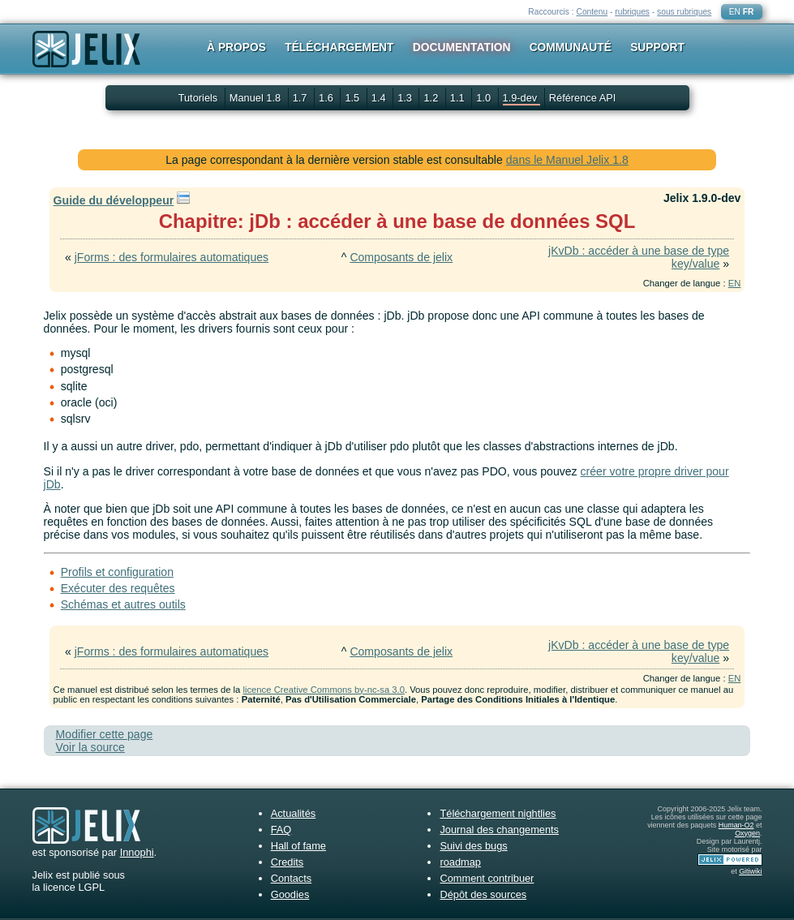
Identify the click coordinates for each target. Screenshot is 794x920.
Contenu (591, 11)
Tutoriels (198, 98)
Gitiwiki (750, 871)
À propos (236, 47)
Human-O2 (736, 825)
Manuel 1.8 (257, 98)
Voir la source (90, 747)
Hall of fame (298, 846)
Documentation (462, 47)
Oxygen (747, 833)
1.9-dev (521, 98)
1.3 (405, 98)
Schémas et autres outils (123, 604)
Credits (287, 862)
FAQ (281, 829)
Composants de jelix (401, 257)
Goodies (290, 894)
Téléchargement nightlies (498, 813)
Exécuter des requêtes (118, 588)
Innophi (137, 852)
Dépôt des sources (483, 894)
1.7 (301, 98)
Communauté (571, 47)
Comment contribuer (487, 878)
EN (734, 11)
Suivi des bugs (473, 846)
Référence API (582, 98)
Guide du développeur (114, 200)
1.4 (379, 98)
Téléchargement (339, 47)
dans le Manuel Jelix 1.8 (567, 159)
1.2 (431, 98)
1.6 (327, 98)
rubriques (632, 11)
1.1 (458, 98)
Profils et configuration (117, 571)
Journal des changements (499, 829)
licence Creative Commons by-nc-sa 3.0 (323, 689)
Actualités (293, 813)
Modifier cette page (104, 734)
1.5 (353, 98)
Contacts (291, 878)
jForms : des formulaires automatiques (171, 257)
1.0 (484, 98)
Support (657, 47)
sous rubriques (684, 11)
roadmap (460, 862)
